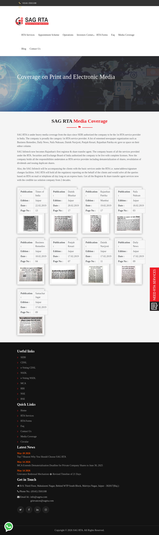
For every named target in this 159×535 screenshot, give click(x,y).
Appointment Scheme (48, 35)
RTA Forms (102, 35)
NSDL (24, 373)
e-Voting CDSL (28, 367)
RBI (23, 388)
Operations (68, 35)
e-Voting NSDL (28, 378)
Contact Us (35, 48)
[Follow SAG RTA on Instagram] (45, 509)
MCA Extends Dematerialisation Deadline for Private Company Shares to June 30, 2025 (79, 463)
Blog (24, 48)
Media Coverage (126, 35)
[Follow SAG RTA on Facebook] (28, 509)
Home (24, 410)
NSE (23, 393)
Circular (25, 441)
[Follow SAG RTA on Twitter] (20, 509)
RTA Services (28, 35)
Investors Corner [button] (85, 35)
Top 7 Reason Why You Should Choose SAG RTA (79, 455)
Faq (113, 35)
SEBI (23, 357)
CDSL (24, 362)
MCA (23, 383)
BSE (23, 399)
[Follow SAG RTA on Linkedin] (37, 509)
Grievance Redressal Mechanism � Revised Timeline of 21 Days (79, 472)
